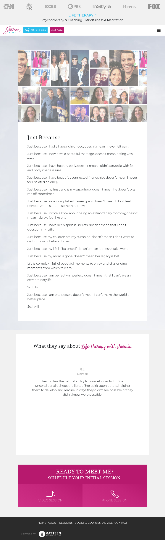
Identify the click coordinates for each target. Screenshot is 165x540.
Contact (120, 522)
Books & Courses (88, 522)
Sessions (66, 522)
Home (42, 522)
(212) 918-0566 (35, 30)
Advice (107, 522)
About (53, 522)
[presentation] (22, 394)
